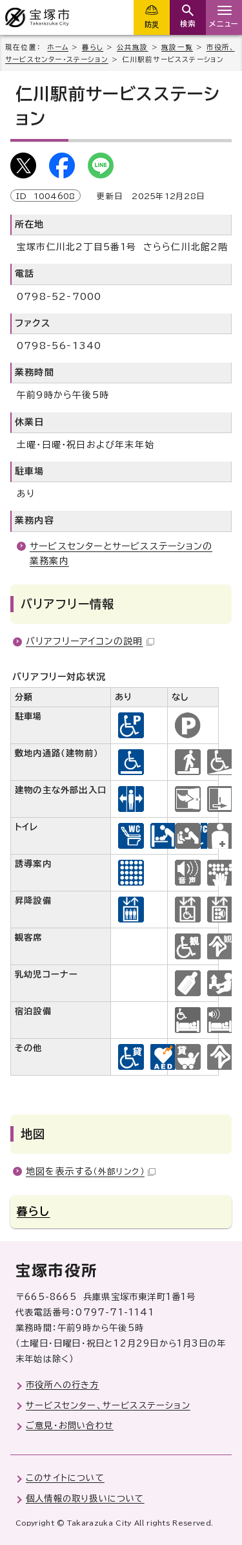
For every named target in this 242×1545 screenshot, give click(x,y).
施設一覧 (177, 47)
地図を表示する (91, 1171)
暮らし (93, 47)
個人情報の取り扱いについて (85, 1498)
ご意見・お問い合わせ (70, 1425)
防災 (152, 24)
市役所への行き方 (62, 1384)
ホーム (57, 47)
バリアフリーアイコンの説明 (90, 641)
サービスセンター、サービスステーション (108, 1405)
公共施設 (132, 47)
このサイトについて (65, 1477)
